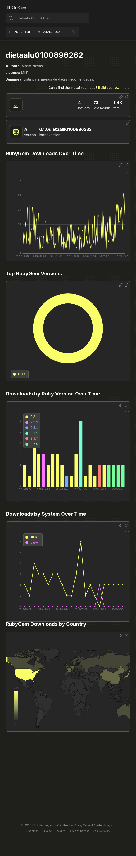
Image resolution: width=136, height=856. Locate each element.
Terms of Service (78, 830)
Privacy (47, 830)
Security (60, 830)
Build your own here (113, 88)
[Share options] (121, 97)
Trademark (32, 830)
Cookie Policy (101, 830)
